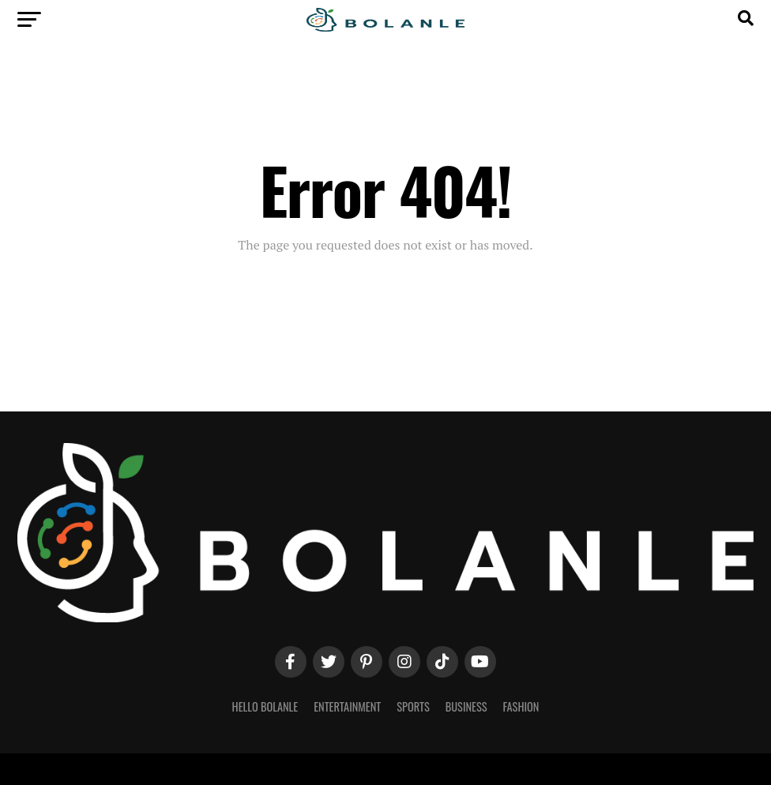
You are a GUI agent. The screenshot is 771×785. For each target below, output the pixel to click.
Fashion (520, 706)
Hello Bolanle (265, 706)
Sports (413, 706)
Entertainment (347, 706)
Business (466, 706)
